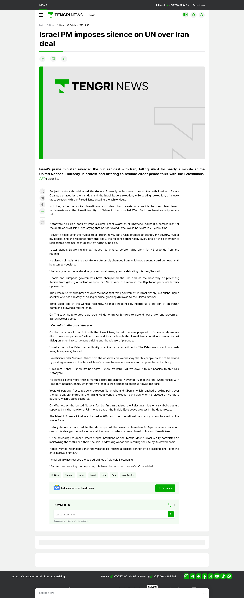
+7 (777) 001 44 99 (125, 576)
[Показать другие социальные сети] (42, 211)
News (92, 15)
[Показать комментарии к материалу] (42, 222)
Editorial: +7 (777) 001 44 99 (172, 5)
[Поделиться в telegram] (42, 198)
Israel (93, 475)
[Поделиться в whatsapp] (42, 191)
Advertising (199, 5)
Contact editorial (31, 576)
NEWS (43, 5)
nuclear (69, 475)
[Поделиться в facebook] (42, 205)
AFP (42, 179)
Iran (104, 475)
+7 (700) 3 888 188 (165, 576)
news (81, 475)
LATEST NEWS (46, 593)
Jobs (46, 576)
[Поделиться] (64, 59)
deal (114, 475)
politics (55, 475)
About (15, 576)
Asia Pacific (128, 475)
